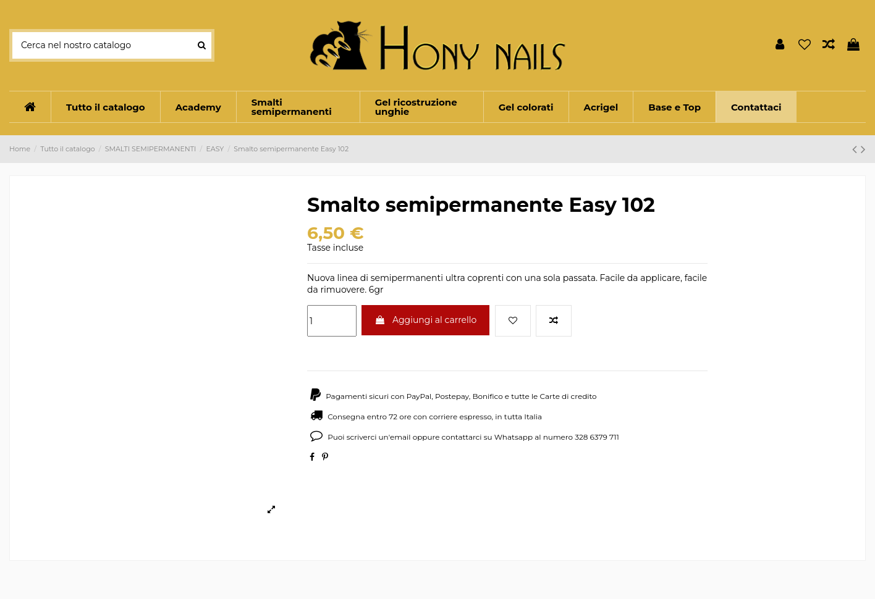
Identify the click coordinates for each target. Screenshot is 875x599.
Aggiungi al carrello (425, 319)
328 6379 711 (597, 437)
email (400, 437)
